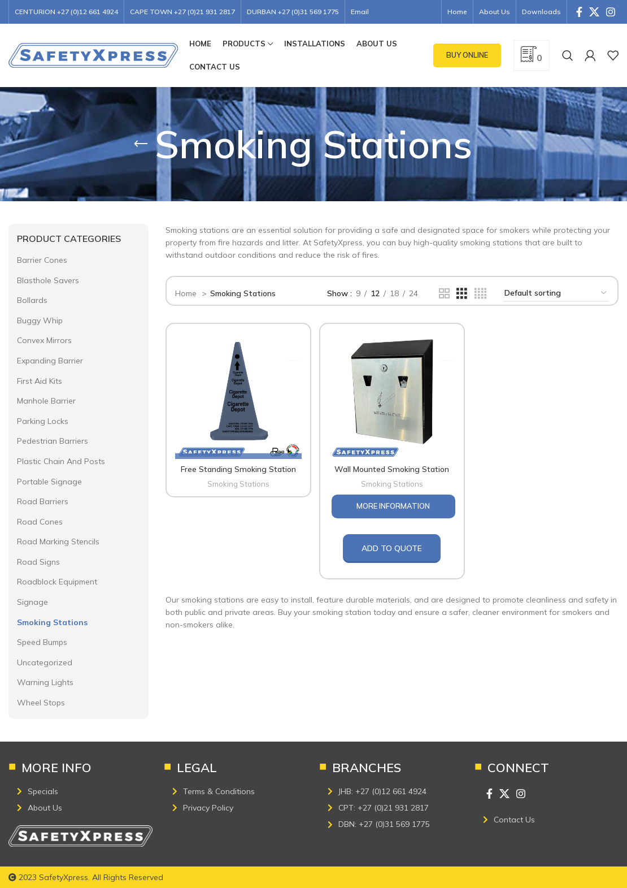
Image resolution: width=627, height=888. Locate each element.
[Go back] (141, 144)
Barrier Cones (42, 260)
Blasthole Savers (48, 280)
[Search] (567, 55)
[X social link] (594, 11)
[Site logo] (93, 55)
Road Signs (38, 562)
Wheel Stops (41, 703)
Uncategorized (44, 662)
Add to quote (392, 546)
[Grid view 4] (480, 294)
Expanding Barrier (50, 361)
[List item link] (85, 791)
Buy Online (467, 54)
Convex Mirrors (44, 340)
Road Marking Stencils (58, 541)
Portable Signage (49, 482)
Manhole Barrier (46, 401)
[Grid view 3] (461, 294)
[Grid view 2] (444, 294)
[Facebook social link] (579, 11)
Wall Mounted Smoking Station (391, 467)
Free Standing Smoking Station (237, 467)
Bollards (32, 300)
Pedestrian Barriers (52, 441)
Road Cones (40, 522)
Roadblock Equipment (57, 582)
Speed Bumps (42, 642)
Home (187, 293)
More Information (393, 503)
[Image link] (80, 835)
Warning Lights (45, 682)
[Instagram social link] (611, 11)
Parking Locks (42, 421)
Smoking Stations (52, 622)
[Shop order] (556, 293)
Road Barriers (42, 501)
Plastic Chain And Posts (61, 461)
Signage (32, 602)
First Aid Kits (39, 381)
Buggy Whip (40, 320)
